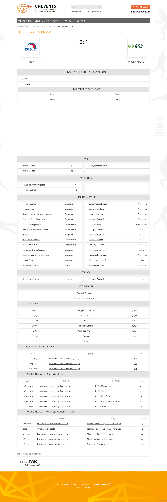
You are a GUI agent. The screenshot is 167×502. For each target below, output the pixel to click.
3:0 (141, 391)
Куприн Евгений (96, 240)
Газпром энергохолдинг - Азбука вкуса (104, 424)
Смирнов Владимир (97, 255)
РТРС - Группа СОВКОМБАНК (107, 402)
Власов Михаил (96, 215)
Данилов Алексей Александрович (37, 215)
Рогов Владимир (29, 245)
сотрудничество (95, 11)
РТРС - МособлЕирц (103, 386)
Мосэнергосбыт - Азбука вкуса (100, 434)
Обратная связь (140, 7)
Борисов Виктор (29, 190)
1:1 (141, 407)
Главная (20, 26)
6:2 (142, 434)
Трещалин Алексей (97, 260)
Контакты (81, 21)
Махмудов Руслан (97, 245)
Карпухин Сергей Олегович (34, 220)
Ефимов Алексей (96, 220)
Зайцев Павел (95, 225)
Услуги (56, 21)
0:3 (142, 439)
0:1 (141, 386)
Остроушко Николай (31, 240)
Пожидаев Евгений (97, 250)
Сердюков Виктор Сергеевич (34, 185)
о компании (76, 11)
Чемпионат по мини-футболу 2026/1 (52, 424)
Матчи (51, 26)
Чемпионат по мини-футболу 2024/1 (55, 386)
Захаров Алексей (96, 230)
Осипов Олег (27, 235)
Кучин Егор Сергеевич (31, 225)
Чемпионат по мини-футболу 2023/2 (86, 72)
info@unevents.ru (140, 12)
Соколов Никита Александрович (36, 255)
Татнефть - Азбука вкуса (97, 445)
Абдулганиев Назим (98, 166)
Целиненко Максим (30, 266)
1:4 (135, 369)
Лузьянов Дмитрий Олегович (35, 230)
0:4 (135, 359)
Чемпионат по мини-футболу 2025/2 (52, 434)
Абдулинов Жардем (98, 209)
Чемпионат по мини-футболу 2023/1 (64, 364)
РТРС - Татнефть (102, 391)
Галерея (68, 21)
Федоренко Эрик (96, 266)
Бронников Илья (29, 209)
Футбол (42, 26)
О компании (25, 21)
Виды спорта (42, 21)
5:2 (142, 424)
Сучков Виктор (28, 166)
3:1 (142, 429)
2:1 (141, 402)
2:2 (142, 445)
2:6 (135, 364)
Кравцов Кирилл (96, 235)
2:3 (141, 397)
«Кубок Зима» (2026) (46, 429)
